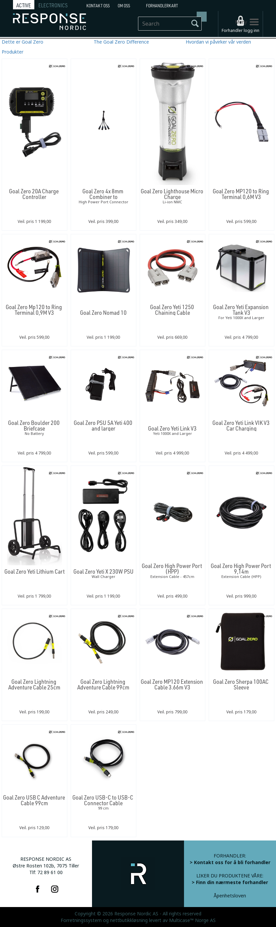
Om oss (124, 5)
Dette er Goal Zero (22, 42)
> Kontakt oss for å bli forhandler (230, 862)
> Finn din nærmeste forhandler (230, 882)
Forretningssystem (81, 920)
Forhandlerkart (162, 5)
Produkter (12, 52)
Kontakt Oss (98, 5)
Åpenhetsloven (230, 895)
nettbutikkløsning (129, 920)
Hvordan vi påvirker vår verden (218, 42)
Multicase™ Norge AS (192, 920)
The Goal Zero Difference (121, 42)
